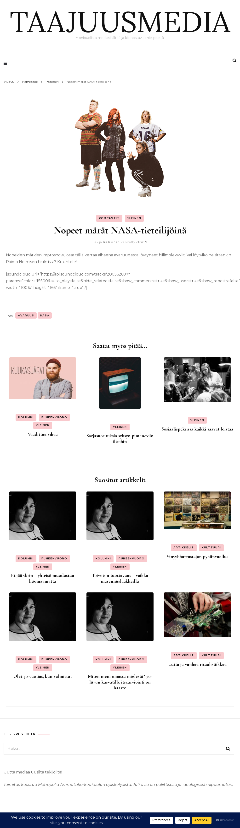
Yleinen (134, 218)
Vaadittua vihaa (43, 434)
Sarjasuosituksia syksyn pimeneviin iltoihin (120, 438)
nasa (45, 315)
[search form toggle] (234, 61)
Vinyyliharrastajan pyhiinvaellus (197, 556)
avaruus (26, 315)
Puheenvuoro (54, 417)
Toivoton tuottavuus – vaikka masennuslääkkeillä (120, 578)
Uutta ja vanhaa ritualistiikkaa (197, 664)
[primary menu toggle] (7, 63)
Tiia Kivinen (111, 242)
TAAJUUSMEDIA (120, 21)
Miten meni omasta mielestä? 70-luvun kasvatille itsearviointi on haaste (120, 682)
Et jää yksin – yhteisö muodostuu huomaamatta (42, 578)
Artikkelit (183, 547)
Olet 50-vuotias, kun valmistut (42, 676)
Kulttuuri (211, 547)
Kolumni (26, 417)
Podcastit (109, 218)
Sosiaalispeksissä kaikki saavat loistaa (197, 429)
